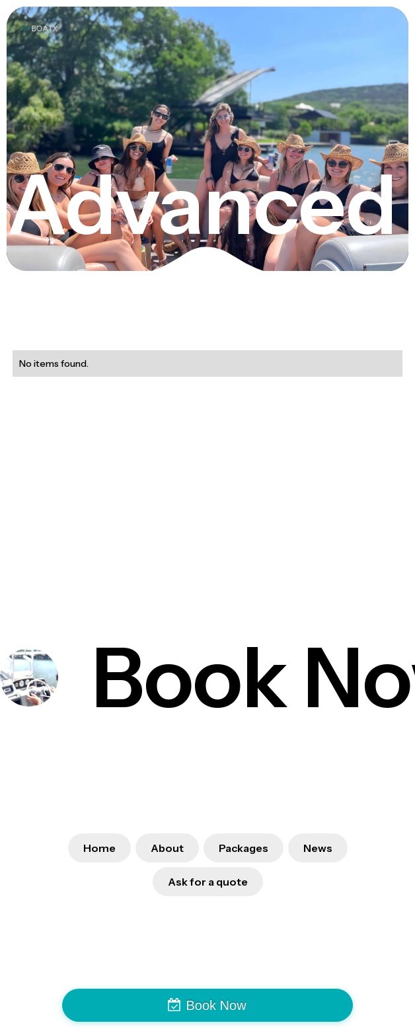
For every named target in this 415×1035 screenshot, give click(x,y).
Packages (243, 848)
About (167, 848)
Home (99, 848)
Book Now (216, 1005)
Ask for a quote (208, 881)
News (317, 848)
